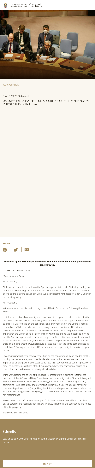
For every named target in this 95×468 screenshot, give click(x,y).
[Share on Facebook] (5, 250)
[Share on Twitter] (16, 250)
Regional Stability (11, 85)
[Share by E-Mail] (27, 250)
